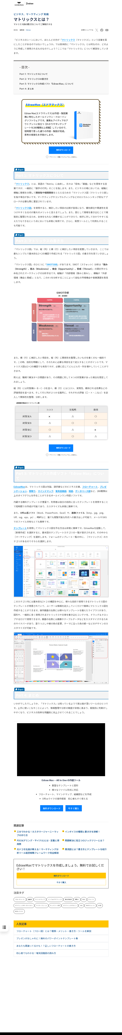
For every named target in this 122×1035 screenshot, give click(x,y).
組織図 (30, 899)
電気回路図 (68, 899)
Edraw (28, 30)
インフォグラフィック (55, 899)
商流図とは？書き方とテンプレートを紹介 (86, 849)
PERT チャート (90, 905)
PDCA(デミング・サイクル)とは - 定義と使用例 (38, 842)
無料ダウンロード (60, 150)
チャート (91, 899)
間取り (77, 899)
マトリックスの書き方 (34, 78)
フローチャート (20, 899)
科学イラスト (19, 911)
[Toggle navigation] (109, 4)
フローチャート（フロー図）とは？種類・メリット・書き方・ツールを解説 (53, 931)
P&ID (83, 899)
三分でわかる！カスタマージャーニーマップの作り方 (37, 833)
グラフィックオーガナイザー (24, 905)
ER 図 (99, 905)
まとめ (27, 88)
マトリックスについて (34, 73)
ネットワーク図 (55, 905)
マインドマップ (40, 899)
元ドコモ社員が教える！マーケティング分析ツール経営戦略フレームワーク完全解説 (38, 851)
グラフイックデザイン (70, 905)
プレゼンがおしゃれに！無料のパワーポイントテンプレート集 (47, 938)
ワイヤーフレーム (41, 905)
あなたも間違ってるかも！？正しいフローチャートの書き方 (46, 945)
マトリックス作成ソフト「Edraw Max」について (47, 83)
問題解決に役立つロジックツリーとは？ (85, 840)
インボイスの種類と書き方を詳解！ (82, 831)
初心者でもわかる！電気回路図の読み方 (36, 953)
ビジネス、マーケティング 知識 (31, 14)
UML (81, 905)
